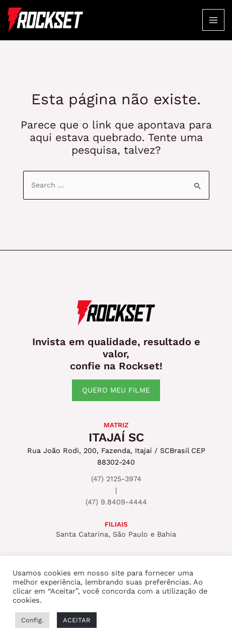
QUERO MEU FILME (116, 390)
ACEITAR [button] (77, 620)
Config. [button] (32, 620)
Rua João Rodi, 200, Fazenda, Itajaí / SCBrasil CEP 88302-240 (116, 456)
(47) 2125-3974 (116, 479)
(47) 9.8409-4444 (116, 502)
